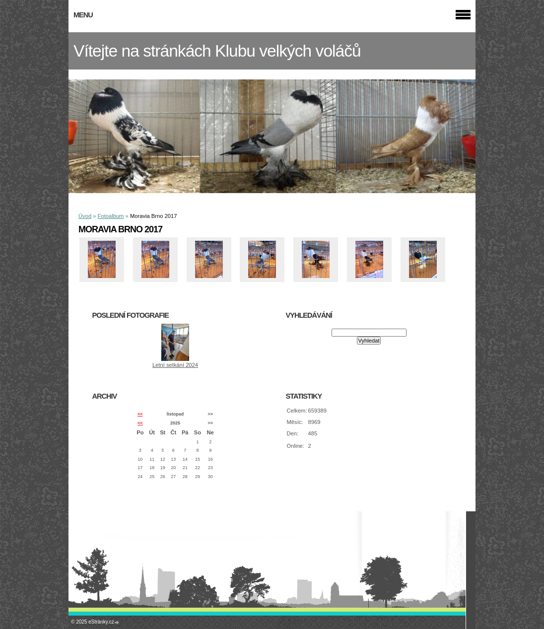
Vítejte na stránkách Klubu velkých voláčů (217, 51)
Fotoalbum (111, 216)
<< (139, 414)
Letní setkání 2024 (175, 365)
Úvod (84, 216)
